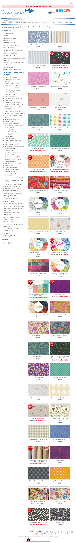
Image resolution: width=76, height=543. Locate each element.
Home (4, 22)
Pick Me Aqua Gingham (60, 377)
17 (58, 533)
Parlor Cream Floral (38, 335)
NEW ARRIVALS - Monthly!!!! (13, 77)
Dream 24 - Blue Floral (38, 45)
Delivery (59, 22)
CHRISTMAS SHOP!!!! (11, 38)
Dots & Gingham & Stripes (12, 45)
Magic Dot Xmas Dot (60, 107)
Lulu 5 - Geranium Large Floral (38, 190)
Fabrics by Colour (9, 55)
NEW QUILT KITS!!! (10, 80)
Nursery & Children (10, 85)
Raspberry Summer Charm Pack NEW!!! (60, 274)
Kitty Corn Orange (38, 169)
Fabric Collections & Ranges (13, 50)
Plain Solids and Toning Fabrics (14, 87)
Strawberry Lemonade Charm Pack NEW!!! (38, 294)
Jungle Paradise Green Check (60, 148)
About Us (46, 22)
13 (45, 533)
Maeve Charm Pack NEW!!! (60, 190)
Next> (67, 533)
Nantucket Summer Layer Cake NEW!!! (38, 211)
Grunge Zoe (60, 460)
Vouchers (7, 117)
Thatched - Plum (60, 294)
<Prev (46, 531)
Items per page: (33, 531)
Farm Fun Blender (38, 148)
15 (52, 533)
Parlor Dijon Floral (60, 315)
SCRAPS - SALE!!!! (10, 106)
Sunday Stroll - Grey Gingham (38, 481)
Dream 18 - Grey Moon (38, 398)
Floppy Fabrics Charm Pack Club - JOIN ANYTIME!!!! (38, 502)
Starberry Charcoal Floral (60, 65)
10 (34, 533)
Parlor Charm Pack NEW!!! (38, 273)
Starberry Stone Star (38, 418)
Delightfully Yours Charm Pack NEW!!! (38, 253)
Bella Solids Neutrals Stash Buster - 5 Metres (38, 460)
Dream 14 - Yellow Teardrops (60, 398)
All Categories (8, 33)
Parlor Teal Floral (38, 356)
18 (62, 533)
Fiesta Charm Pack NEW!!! (60, 252)
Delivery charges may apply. (11, 27)
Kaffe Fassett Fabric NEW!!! (12, 69)
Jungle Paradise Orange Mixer (60, 481)
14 (48, 533)
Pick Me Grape (38, 377)
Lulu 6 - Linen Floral (60, 501)
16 (55, 533)
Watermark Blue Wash (60, 439)
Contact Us (37, 22)
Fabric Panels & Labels (11, 53)
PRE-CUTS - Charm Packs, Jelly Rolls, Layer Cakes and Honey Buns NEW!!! (14, 92)
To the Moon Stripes (60, 45)
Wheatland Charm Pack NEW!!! (38, 315)
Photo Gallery (69, 22)
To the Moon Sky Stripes (38, 65)
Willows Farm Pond (38, 128)
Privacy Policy (27, 22)
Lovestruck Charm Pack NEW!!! (60, 169)
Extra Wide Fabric (9, 48)
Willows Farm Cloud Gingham (38, 439)
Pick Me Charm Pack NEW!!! (60, 211)
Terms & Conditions (14, 22)
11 (38, 533)
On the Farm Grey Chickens (38, 522)
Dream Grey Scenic (60, 232)
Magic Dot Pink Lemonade (38, 107)
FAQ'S (53, 22)
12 (41, 533)
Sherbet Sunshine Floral (38, 86)
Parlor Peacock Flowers (60, 335)
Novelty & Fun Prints (10, 82)
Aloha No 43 (60, 522)
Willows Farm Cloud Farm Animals (60, 419)
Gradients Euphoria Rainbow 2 (60, 86)
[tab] (3, 35)
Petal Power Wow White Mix (60, 128)
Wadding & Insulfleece (11, 120)
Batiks (6, 35)
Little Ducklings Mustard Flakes (38, 232)
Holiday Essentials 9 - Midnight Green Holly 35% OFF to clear (60, 357)
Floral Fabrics (8, 67)
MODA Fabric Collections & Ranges (40, 27)
